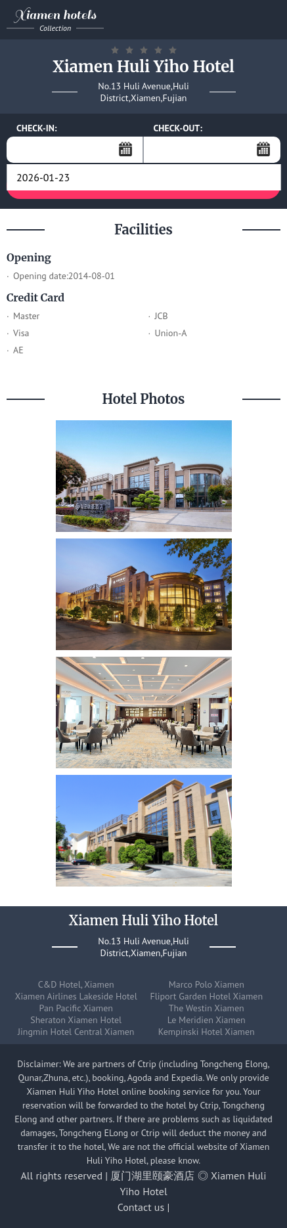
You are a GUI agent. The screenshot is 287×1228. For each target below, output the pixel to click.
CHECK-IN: (36, 128)
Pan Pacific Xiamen (76, 1008)
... (125, 149)
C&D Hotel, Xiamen (76, 984)
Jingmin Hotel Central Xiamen (76, 1032)
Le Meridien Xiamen (206, 1020)
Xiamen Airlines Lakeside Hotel (76, 996)
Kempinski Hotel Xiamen (206, 1032)
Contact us (141, 1207)
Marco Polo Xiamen (206, 984)
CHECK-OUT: (178, 128)
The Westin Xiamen (206, 1008)
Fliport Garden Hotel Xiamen (206, 996)
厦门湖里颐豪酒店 (152, 1175)
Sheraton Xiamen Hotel (75, 1020)
